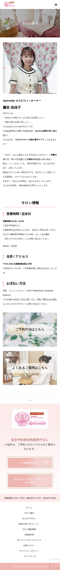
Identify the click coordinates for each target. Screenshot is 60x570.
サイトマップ (30, 556)
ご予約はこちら (30, 462)
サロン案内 (29, 513)
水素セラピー (29, 545)
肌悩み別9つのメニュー (29, 523)
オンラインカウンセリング (29, 540)
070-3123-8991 (16, 239)
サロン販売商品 (29, 529)
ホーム (29, 507)
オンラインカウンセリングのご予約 (30, 480)
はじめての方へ (29, 518)
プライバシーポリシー (29, 550)
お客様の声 (29, 534)
